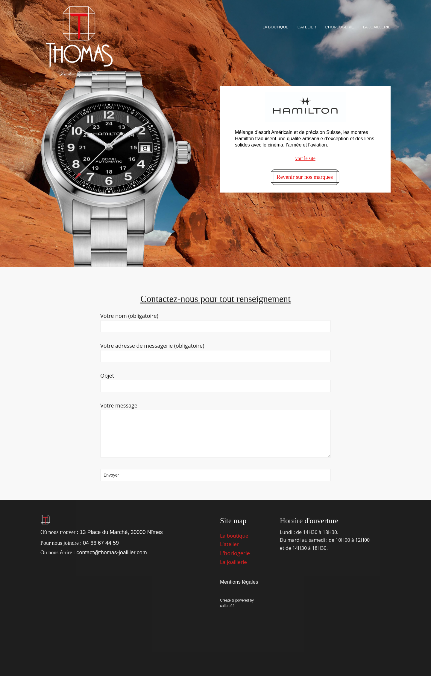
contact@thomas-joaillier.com (111, 553)
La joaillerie (233, 561)
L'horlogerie (235, 553)
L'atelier (229, 544)
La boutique (234, 535)
